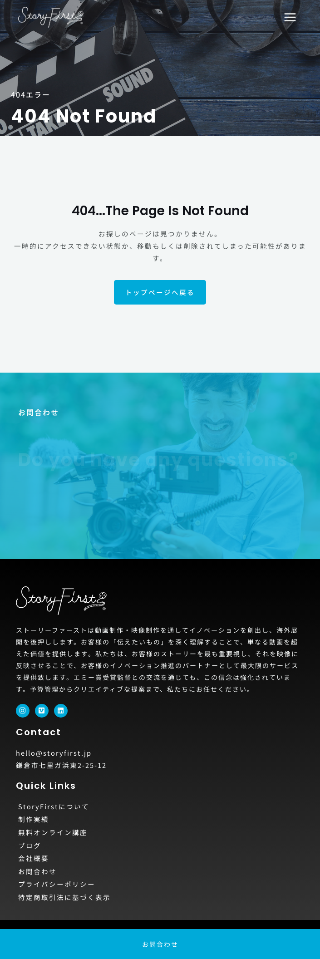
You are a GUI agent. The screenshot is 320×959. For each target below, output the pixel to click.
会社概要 (33, 858)
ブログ (29, 845)
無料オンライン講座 (53, 832)
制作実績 (33, 819)
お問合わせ (37, 871)
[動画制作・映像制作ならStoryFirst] (51, 17)
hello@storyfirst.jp (54, 752)
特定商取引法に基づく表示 (64, 897)
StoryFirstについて (53, 806)
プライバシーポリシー (56, 884)
